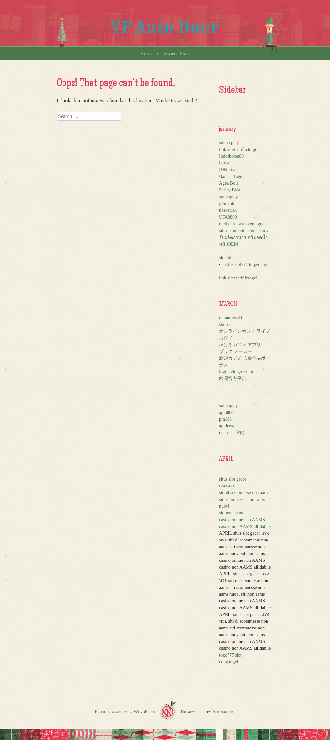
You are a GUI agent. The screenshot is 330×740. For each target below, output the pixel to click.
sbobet (225, 324)
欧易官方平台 (232, 378)
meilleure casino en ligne (241, 223)
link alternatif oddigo (238, 149)
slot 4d (225, 257)
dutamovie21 (231, 317)
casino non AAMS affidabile (245, 526)
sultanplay (228, 196)
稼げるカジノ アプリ (240, 344)
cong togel (228, 661)
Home (146, 53)
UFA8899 (228, 217)
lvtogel (225, 163)
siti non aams (231, 513)
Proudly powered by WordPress (125, 711)
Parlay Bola (229, 190)
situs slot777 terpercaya (246, 264)
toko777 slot (230, 655)
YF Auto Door (165, 27)
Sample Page (176, 53)
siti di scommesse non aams (244, 492)
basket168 (228, 210)
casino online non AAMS (242, 519)
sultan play (229, 142)
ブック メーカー (235, 351)
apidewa (226, 426)
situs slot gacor (232, 479)
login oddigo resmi (236, 371)
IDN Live (228, 169)
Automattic (223, 711)
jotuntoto (227, 203)
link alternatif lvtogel (238, 278)
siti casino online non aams (243, 230)
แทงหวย (227, 485)
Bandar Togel (231, 176)
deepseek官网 (232, 432)
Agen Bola (228, 183)
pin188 (225, 419)
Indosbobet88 (231, 156)
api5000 (226, 412)
